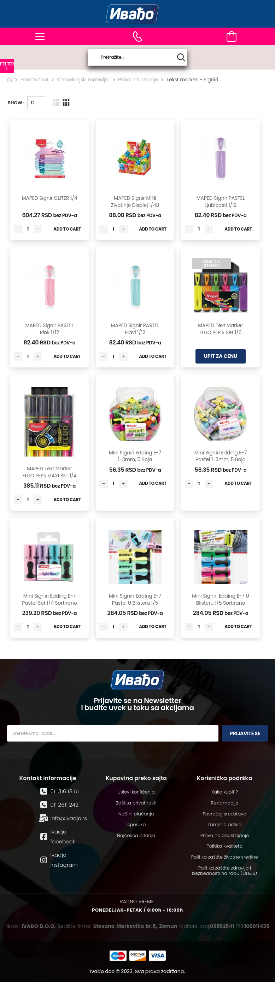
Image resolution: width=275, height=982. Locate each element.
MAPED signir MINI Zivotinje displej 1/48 (135, 201)
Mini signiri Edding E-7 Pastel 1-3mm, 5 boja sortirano (220, 459)
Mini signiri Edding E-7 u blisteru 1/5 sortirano (220, 599)
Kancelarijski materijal (83, 79)
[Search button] (181, 57)
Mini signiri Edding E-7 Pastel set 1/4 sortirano (49, 599)
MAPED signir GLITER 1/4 (49, 198)
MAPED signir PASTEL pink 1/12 (49, 329)
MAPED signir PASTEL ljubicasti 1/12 (221, 201)
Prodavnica (34, 79)
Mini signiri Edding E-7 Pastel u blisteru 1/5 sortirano (135, 602)
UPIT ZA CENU (220, 356)
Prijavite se (245, 733)
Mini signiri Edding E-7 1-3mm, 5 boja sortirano (135, 459)
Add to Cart (67, 229)
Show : (16, 102)
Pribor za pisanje (138, 79)
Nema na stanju (211, 263)
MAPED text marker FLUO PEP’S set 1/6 (220, 329)
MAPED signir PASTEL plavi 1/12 (135, 329)
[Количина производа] (28, 229)
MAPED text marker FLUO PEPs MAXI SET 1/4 (50, 472)
